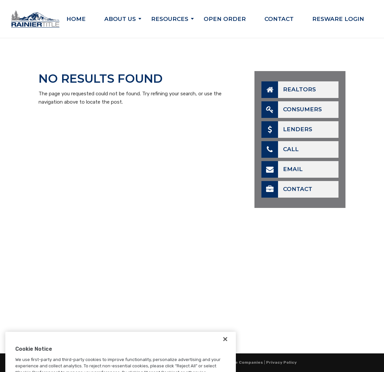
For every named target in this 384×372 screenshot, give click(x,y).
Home (76, 19)
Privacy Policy (281, 362)
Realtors (288, 89)
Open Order (225, 19)
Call (280, 149)
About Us (120, 19)
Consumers (291, 109)
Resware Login (338, 19)
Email (282, 169)
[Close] (225, 347)
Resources (169, 19)
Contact (279, 19)
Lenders (286, 129)
